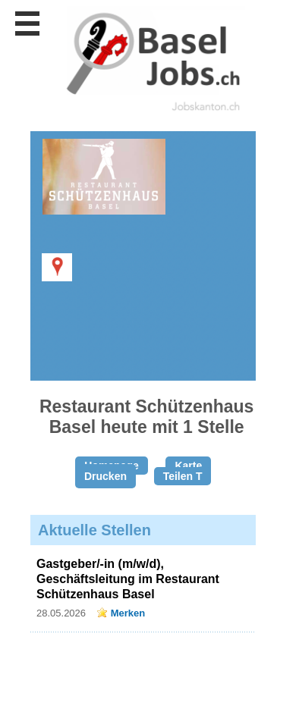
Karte (188, 466)
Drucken (105, 476)
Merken (128, 613)
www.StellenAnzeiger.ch (152, 60)
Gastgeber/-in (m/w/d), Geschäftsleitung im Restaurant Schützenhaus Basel (127, 579)
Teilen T (183, 476)
